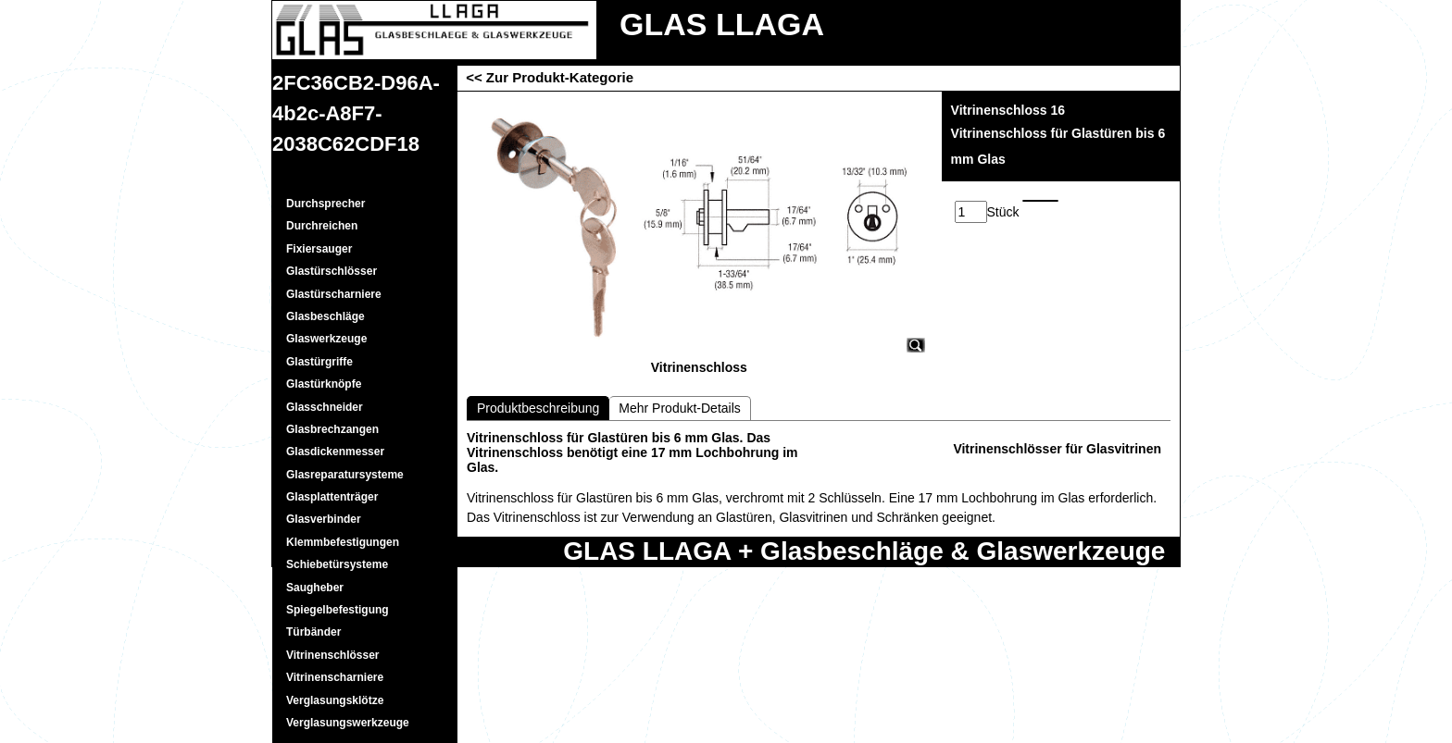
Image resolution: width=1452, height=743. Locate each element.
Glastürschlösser (331, 271)
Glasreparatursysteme (345, 474)
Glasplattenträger (332, 496)
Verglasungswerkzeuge (347, 722)
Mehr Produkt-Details (680, 408)
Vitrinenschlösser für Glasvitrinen (1057, 448)
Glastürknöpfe (323, 384)
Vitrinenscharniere (334, 677)
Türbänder (313, 631)
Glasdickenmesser (335, 451)
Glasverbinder (323, 519)
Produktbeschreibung (538, 408)
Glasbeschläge (325, 316)
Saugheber (315, 587)
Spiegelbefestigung (337, 609)
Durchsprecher (325, 203)
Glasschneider (324, 407)
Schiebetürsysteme (337, 564)
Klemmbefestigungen (342, 542)
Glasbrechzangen (332, 429)
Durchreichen (321, 225)
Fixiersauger (319, 248)
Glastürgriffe (319, 361)
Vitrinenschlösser (333, 655)
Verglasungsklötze (334, 700)
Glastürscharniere (334, 294)
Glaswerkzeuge (326, 338)
